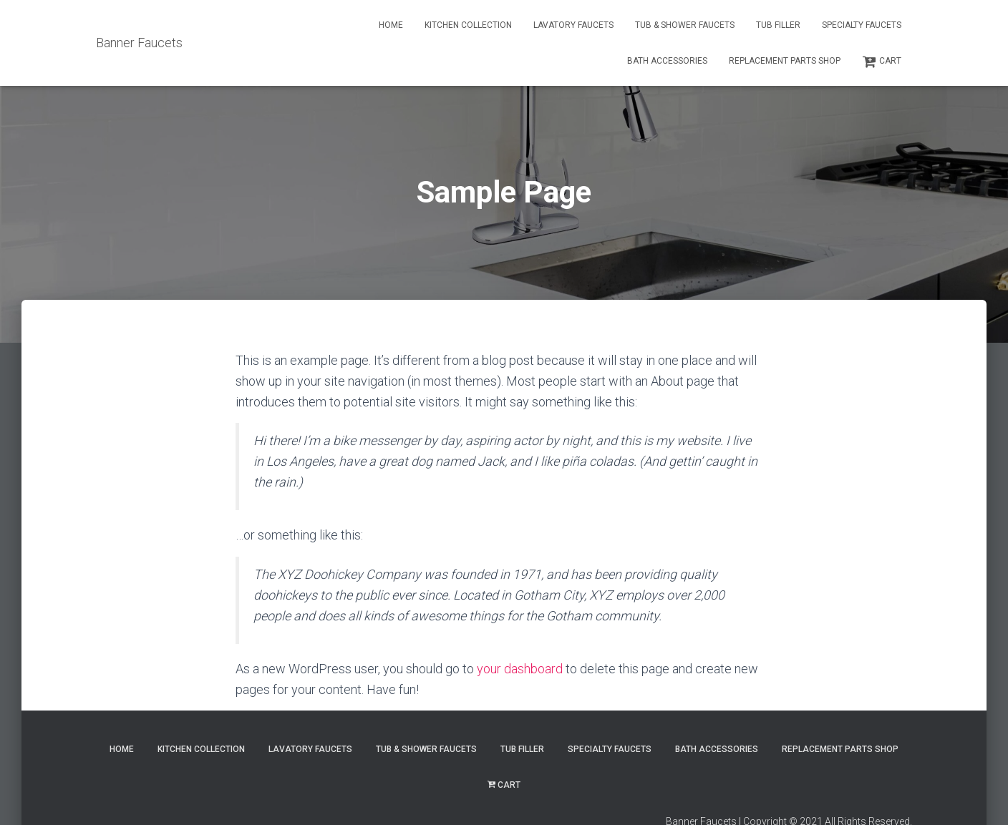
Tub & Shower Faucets (685, 25)
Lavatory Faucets (573, 25)
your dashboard (520, 668)
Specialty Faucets (861, 25)
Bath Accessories (667, 61)
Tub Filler (778, 25)
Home (391, 25)
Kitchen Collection (468, 25)
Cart (881, 61)
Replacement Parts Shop (784, 61)
